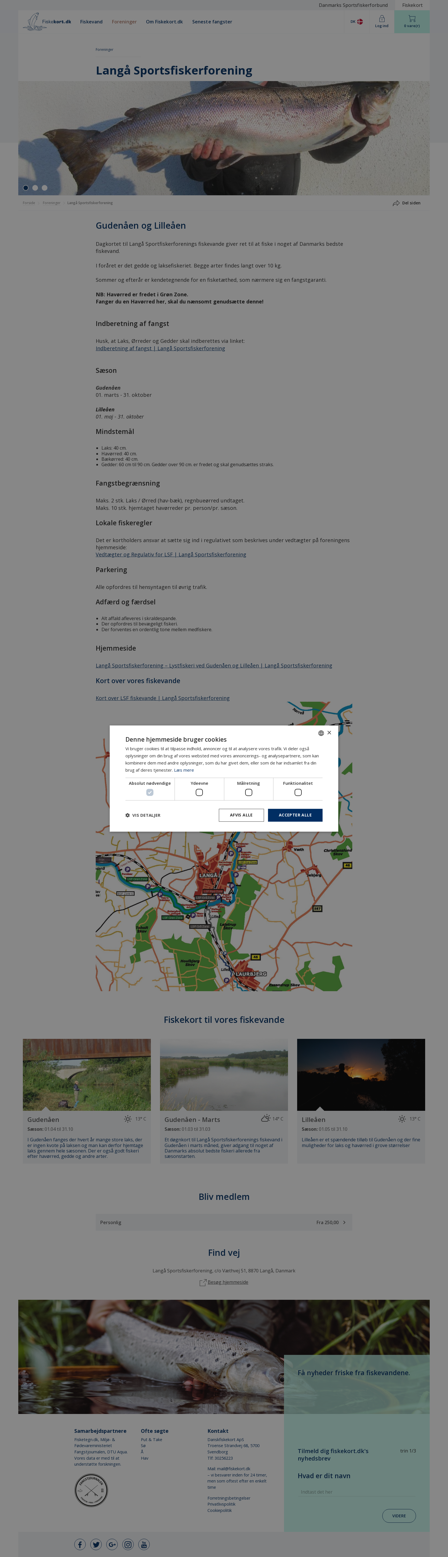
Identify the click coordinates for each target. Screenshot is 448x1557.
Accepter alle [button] (295, 815)
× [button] (329, 733)
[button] (142, 815)
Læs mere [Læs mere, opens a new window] (184, 770)
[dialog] (224, 778)
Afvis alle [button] (241, 815)
